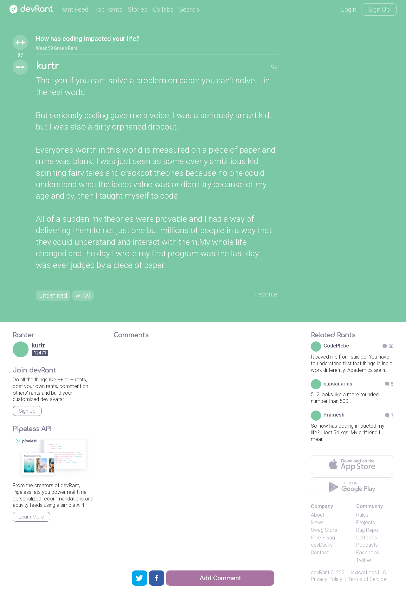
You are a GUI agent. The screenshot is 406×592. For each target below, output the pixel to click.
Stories (137, 9)
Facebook (367, 553)
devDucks (322, 545)
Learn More (31, 517)
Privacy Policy (326, 579)
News (317, 522)
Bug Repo (367, 530)
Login (348, 9)
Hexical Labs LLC (367, 573)
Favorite (266, 294)
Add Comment (220, 578)
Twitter (363, 560)
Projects (365, 522)
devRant (320, 573)
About (317, 515)
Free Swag (323, 538)
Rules (362, 515)
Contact (320, 553)
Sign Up (379, 9)
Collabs (163, 9)
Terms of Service (367, 579)
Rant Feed (74, 9)
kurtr (47, 66)
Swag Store (324, 530)
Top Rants (108, 9)
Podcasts (367, 545)
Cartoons (366, 538)
